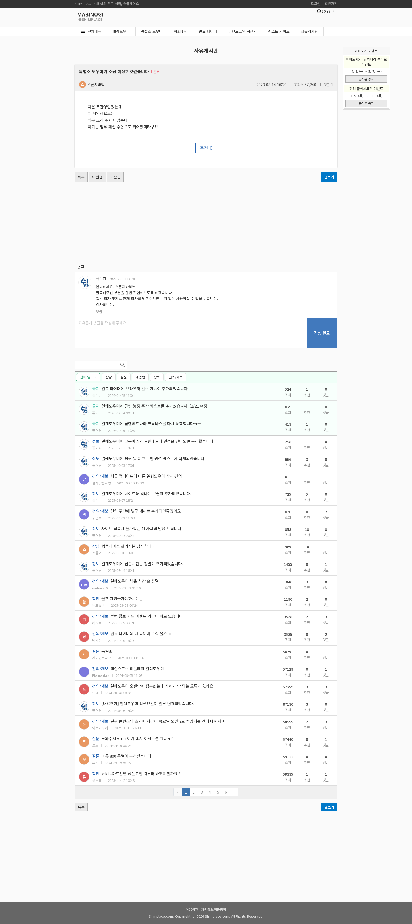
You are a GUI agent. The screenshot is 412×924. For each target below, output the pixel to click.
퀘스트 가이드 (279, 31)
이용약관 (192, 909)
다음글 (115, 176)
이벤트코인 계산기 (242, 31)
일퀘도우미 (121, 31)
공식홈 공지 (366, 79)
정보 (157, 376)
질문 (124, 376)
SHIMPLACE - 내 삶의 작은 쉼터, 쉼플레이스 (107, 3)
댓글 (99, 311)
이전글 (97, 176)
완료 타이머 (208, 31)
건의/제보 (176, 376)
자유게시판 (309, 31)
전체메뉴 (94, 31)
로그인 (315, 3)
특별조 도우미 (152, 31)
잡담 (109, 376)
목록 (81, 176)
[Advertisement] (206, 223)
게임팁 (140, 376)
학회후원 (181, 31)
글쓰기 (329, 176)
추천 (206, 148)
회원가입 (331, 3)
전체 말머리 (88, 376)
